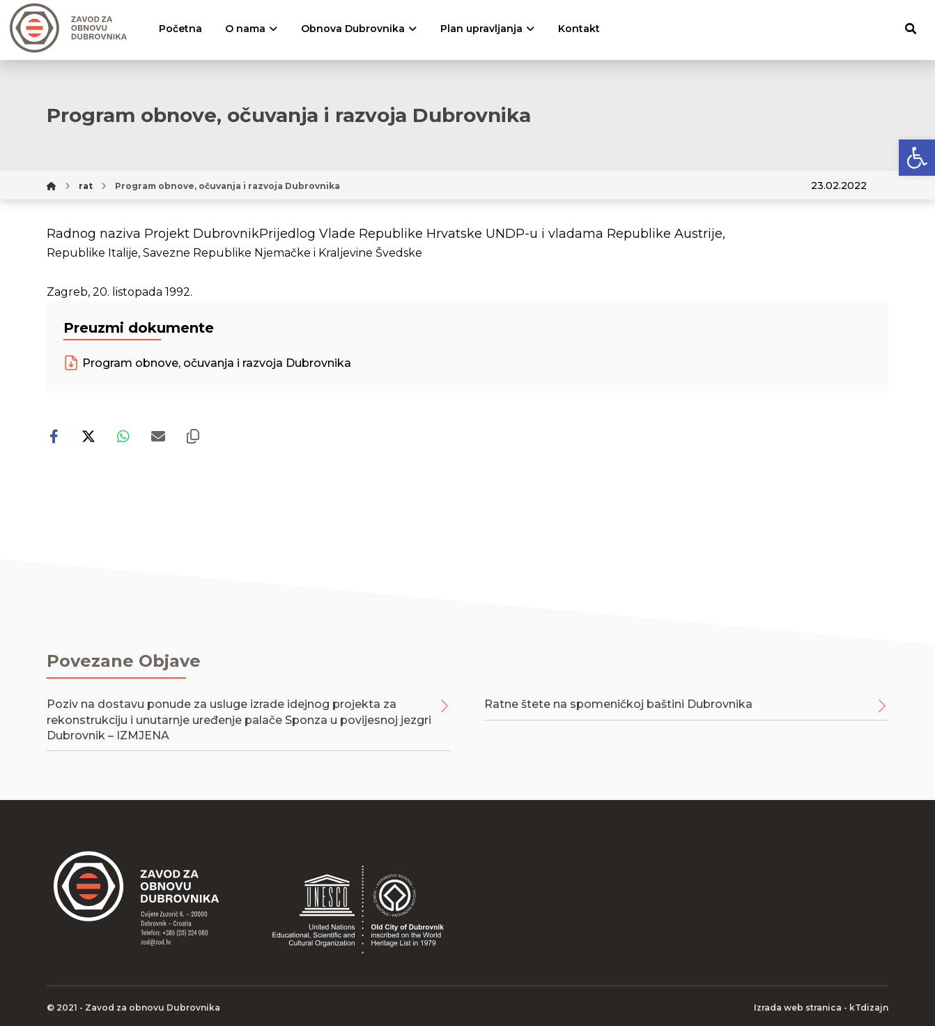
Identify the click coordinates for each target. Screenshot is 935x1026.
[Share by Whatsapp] (123, 437)
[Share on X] (88, 437)
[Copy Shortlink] (193, 437)
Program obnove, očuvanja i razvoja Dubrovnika (207, 363)
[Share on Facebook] (54, 437)
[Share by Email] (158, 437)
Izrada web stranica (798, 1007)
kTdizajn (868, 1007)
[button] (917, 157)
